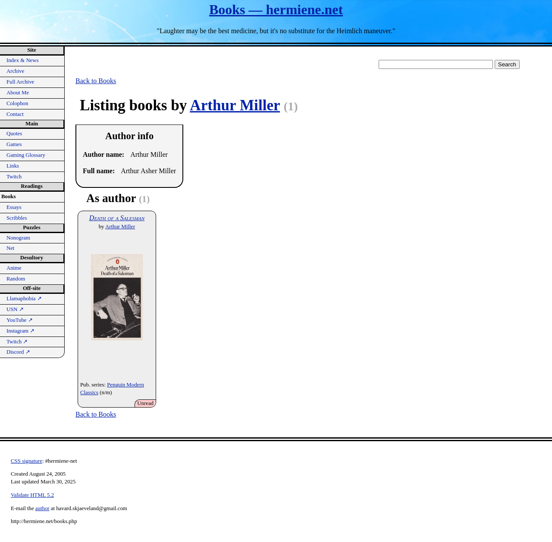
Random (15, 279)
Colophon (17, 103)
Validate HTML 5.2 (32, 495)
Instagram (20, 331)
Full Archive (20, 82)
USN (15, 309)
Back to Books (95, 80)
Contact (15, 114)
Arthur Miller (235, 105)
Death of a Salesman (116, 217)
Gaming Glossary (25, 155)
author (42, 508)
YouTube (19, 320)
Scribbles (16, 218)
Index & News (22, 60)
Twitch (14, 177)
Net (10, 248)
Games (14, 144)
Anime (14, 268)
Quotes (14, 134)
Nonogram (18, 238)
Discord (18, 352)
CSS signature (26, 461)
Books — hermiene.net (276, 9)
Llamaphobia (24, 299)
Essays (14, 207)
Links (12, 166)
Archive (15, 71)
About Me (17, 93)
